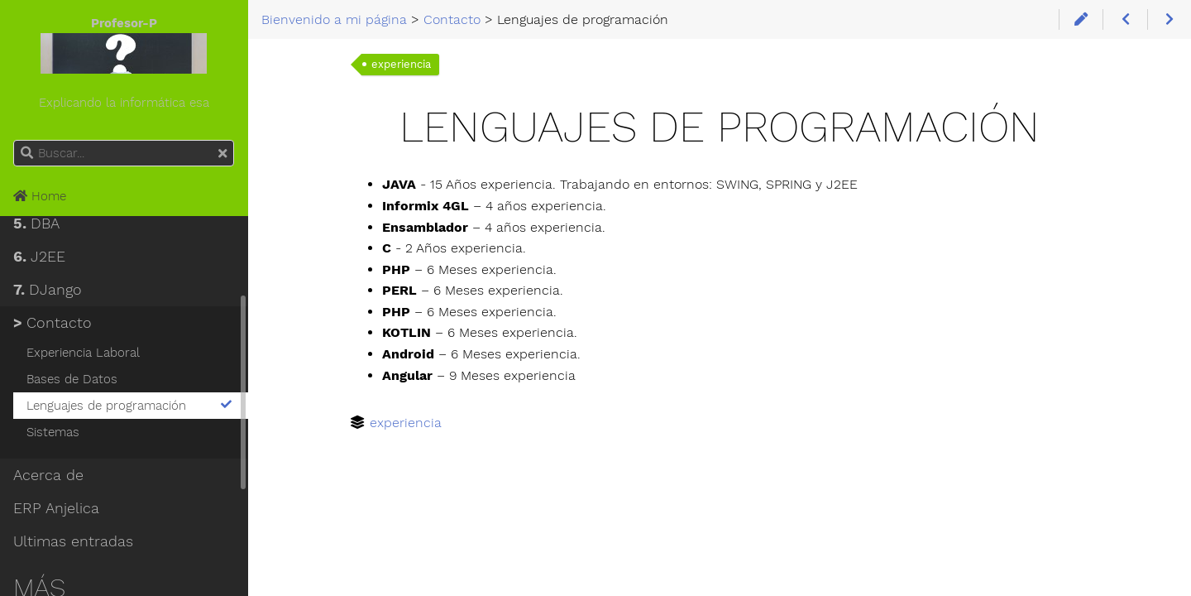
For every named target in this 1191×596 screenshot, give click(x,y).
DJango (47, 289)
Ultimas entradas (73, 541)
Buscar (14, 140)
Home (39, 196)
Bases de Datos (71, 379)
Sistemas (52, 432)
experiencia (401, 64)
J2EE (39, 256)
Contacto (52, 323)
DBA (36, 223)
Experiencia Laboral (83, 352)
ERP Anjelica (56, 508)
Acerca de (48, 475)
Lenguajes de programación (130, 405)
